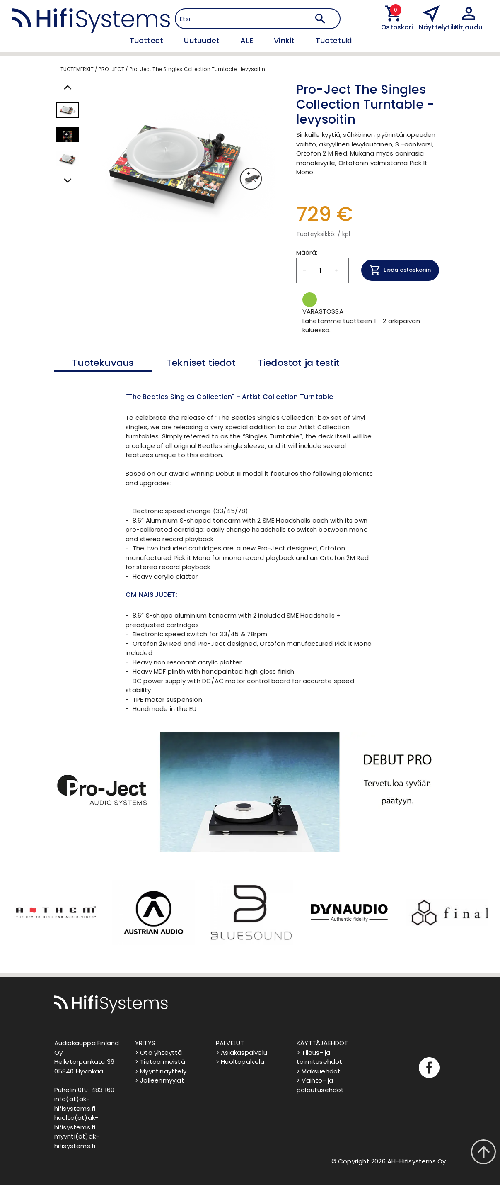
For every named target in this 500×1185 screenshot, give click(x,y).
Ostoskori (393, 27)
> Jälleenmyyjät (159, 1080)
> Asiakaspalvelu (241, 1052)
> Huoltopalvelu (240, 1061)
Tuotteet (148, 40)
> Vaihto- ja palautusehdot (320, 1085)
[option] (55, 912)
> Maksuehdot (319, 1071)
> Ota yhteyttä (158, 1052)
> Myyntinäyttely (160, 1071)
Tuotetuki (334, 40)
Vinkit (285, 40)
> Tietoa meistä (160, 1061)
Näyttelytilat (440, 27)
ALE (247, 40)
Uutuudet (203, 40)
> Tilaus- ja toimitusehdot (320, 1057)
